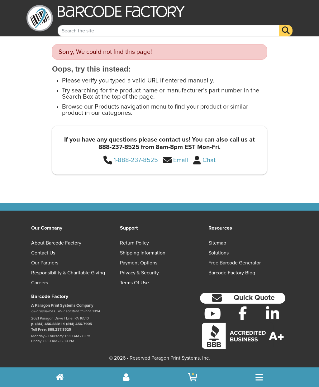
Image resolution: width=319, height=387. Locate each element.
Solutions (218, 252)
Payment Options (138, 262)
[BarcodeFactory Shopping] (193, 377)
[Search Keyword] (168, 25)
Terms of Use (134, 282)
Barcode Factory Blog (231, 272)
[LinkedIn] (273, 313)
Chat (209, 160)
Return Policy (134, 242)
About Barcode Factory (56, 242)
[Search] (286, 25)
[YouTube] (212, 313)
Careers (39, 282)
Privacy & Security (139, 272)
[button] (242, 298)
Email (180, 160)
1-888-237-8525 (136, 160)
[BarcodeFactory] (39, 18)
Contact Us (43, 252)
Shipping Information (142, 252)
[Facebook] (242, 313)
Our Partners (44, 262)
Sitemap (217, 242)
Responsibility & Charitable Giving (68, 272)
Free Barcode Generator (234, 262)
